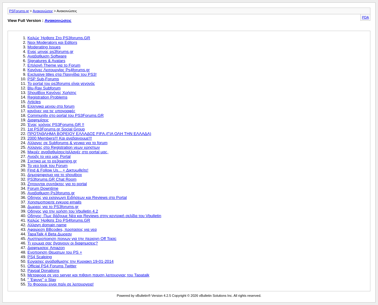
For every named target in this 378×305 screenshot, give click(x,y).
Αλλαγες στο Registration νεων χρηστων (63, 147)
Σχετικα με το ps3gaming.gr (52, 161)
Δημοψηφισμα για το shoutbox (54, 174)
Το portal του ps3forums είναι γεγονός (61, 83)
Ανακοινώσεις (43, 11)
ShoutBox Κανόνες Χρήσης (52, 92)
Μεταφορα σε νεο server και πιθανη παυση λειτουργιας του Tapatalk (88, 275)
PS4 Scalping (39, 257)
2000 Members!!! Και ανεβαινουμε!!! (59, 138)
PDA (365, 17)
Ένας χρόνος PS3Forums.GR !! (55, 124)
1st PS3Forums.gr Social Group (56, 129)
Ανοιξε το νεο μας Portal (49, 156)
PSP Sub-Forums (43, 79)
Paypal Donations (43, 270)
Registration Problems (47, 97)
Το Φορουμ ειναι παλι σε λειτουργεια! (60, 284)
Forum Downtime (42, 188)
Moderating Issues (44, 47)
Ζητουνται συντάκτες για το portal (57, 184)
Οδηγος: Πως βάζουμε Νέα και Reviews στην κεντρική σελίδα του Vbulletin (94, 215)
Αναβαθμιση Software (46, 56)
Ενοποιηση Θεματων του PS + (54, 252)
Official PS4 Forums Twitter (52, 266)
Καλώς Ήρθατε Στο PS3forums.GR (58, 38)
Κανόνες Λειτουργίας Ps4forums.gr (58, 70)
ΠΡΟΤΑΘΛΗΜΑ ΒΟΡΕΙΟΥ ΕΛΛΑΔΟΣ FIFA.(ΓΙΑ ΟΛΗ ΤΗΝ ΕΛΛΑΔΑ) (89, 133)
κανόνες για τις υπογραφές (51, 111)
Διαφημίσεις (38, 120)
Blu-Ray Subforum (44, 88)
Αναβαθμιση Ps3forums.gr (51, 193)
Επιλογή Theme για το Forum (53, 65)
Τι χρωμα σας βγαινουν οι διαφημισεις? (62, 243)
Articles (34, 101)
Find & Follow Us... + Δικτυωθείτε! (57, 170)
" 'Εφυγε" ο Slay (41, 279)
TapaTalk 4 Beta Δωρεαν (49, 234)
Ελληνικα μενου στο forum (50, 106)
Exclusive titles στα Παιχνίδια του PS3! (62, 74)
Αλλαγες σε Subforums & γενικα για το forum (67, 142)
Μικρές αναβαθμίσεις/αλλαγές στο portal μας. (67, 152)
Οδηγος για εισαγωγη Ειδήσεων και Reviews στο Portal (77, 197)
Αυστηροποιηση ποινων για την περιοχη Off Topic (71, 238)
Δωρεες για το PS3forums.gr (53, 206)
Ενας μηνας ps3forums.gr (50, 51)
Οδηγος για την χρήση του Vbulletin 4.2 (62, 211)
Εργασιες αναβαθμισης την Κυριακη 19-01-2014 (70, 261)
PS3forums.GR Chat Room (52, 179)
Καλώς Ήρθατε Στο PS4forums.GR (58, 220)
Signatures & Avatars (46, 60)
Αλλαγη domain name (46, 225)
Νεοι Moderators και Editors (52, 42)
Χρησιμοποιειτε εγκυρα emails (54, 202)
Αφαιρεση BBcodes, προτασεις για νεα (62, 229)
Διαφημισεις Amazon (46, 247)
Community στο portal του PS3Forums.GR (65, 115)
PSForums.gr (19, 11)
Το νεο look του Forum (47, 165)
